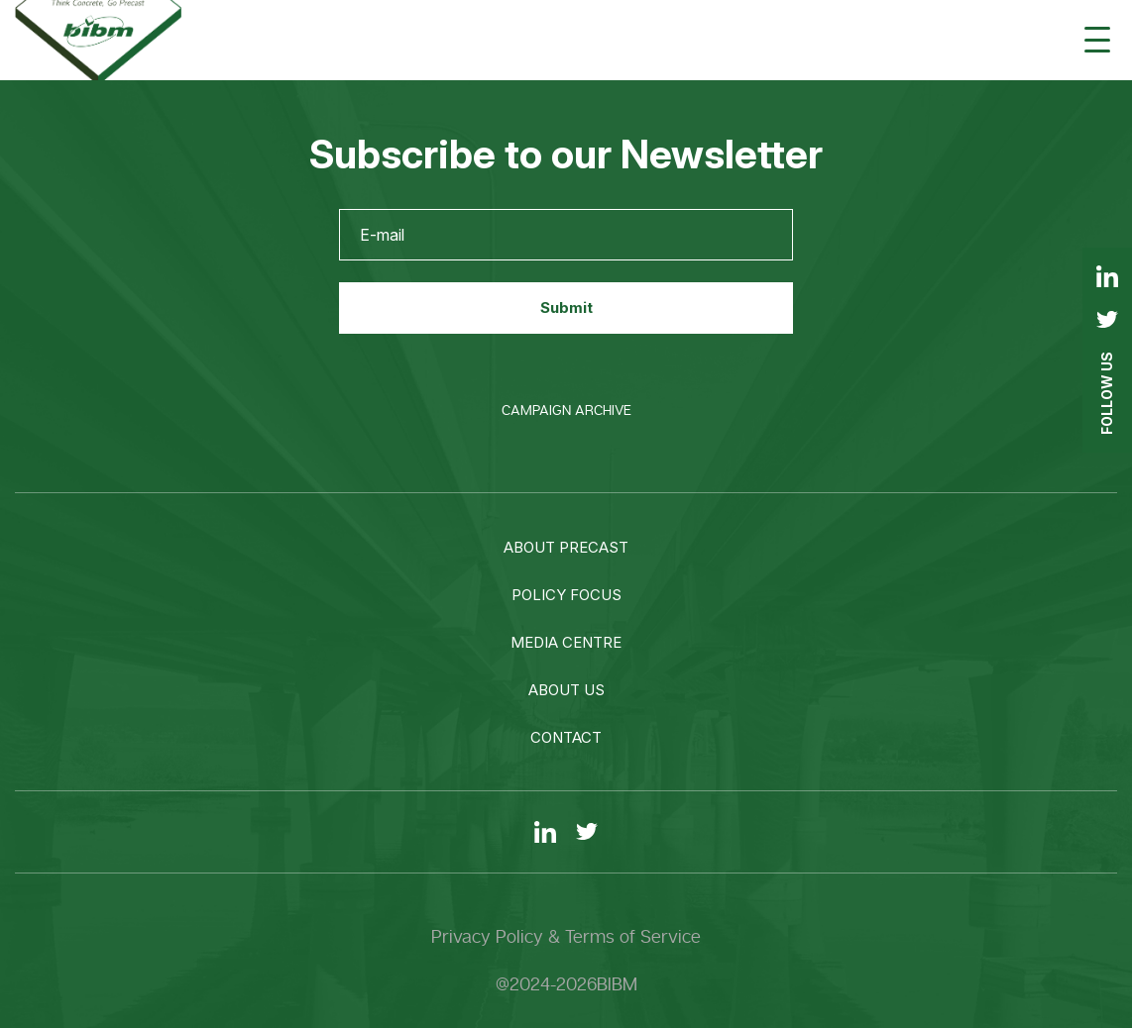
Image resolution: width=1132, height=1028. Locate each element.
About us (566, 689)
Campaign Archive (566, 410)
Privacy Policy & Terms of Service (566, 937)
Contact (566, 737)
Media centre (566, 642)
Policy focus (566, 594)
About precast (566, 547)
